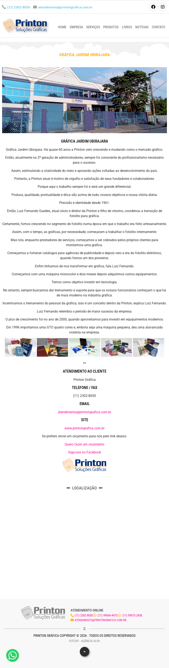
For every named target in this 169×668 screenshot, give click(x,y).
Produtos (111, 27)
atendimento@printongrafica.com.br (65, 7)
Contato (158, 27)
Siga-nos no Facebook (84, 452)
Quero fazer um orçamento (84, 444)
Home (62, 27)
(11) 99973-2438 (132, 615)
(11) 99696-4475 (107, 615)
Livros (127, 27)
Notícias (141, 27)
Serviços (93, 27)
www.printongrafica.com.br (84, 428)
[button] (84, 651)
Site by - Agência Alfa (84, 641)
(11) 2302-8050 (18, 7)
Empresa (76, 27)
